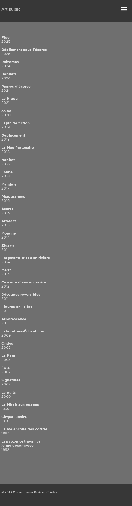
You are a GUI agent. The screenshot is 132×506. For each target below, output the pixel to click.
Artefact (8, 223)
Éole (6, 370)
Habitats (9, 76)
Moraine (8, 235)
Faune (7, 174)
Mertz (6, 272)
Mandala (9, 186)
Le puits (8, 394)
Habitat (8, 162)
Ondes (7, 345)
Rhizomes (10, 64)
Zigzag (7, 247)
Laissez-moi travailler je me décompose (20, 445)
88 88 (6, 113)
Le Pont (8, 358)
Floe (5, 39)
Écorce (7, 211)
